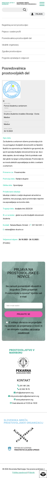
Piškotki (31, 473)
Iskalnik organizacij (10, 45)
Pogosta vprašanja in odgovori (15, 58)
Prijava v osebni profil (11, 31)
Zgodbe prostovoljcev (12, 51)
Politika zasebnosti (19, 473)
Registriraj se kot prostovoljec (15, 25)
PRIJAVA (39, 14)
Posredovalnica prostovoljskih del (17, 38)
